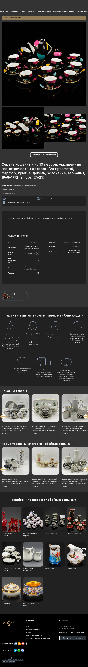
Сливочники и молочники (28, 569)
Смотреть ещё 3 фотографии (44, 154)
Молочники (49, 568)
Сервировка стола (17, 11)
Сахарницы (6, 603)
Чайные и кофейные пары (31, 604)
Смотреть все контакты (73, 638)
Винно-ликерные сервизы (8, 534)
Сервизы (30, 11)
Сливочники (71, 568)
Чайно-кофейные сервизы (30, 534)
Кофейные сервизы (43, 11)
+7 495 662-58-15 (65, 626)
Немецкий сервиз (60, 11)
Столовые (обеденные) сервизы (11, 569)
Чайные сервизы (51, 533)
